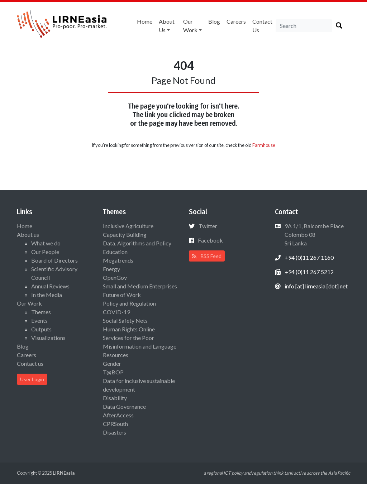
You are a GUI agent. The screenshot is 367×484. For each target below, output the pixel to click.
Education (115, 251)
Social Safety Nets (125, 320)
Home (144, 21)
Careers (236, 21)
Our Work (190, 25)
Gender (112, 363)
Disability (115, 397)
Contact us (262, 25)
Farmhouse (263, 145)
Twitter (208, 225)
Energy (111, 268)
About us (167, 25)
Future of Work (122, 294)
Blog (214, 21)
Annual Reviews (50, 286)
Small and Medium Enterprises (140, 286)
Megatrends (118, 260)
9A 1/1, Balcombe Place (313, 234)
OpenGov (115, 277)
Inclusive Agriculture (128, 225)
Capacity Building (125, 234)
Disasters (114, 432)
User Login (32, 379)
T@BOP (113, 372)
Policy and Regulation (129, 303)
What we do (46, 243)
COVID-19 (116, 311)
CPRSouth (115, 423)
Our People (45, 251)
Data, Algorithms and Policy (137, 243)
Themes (41, 311)
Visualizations (48, 337)
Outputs (41, 329)
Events (39, 320)
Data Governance (124, 406)
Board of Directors (54, 260)
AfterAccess (118, 415)
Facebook (210, 240)
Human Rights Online (129, 329)
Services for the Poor (128, 337)
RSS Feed (206, 256)
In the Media (46, 294)
